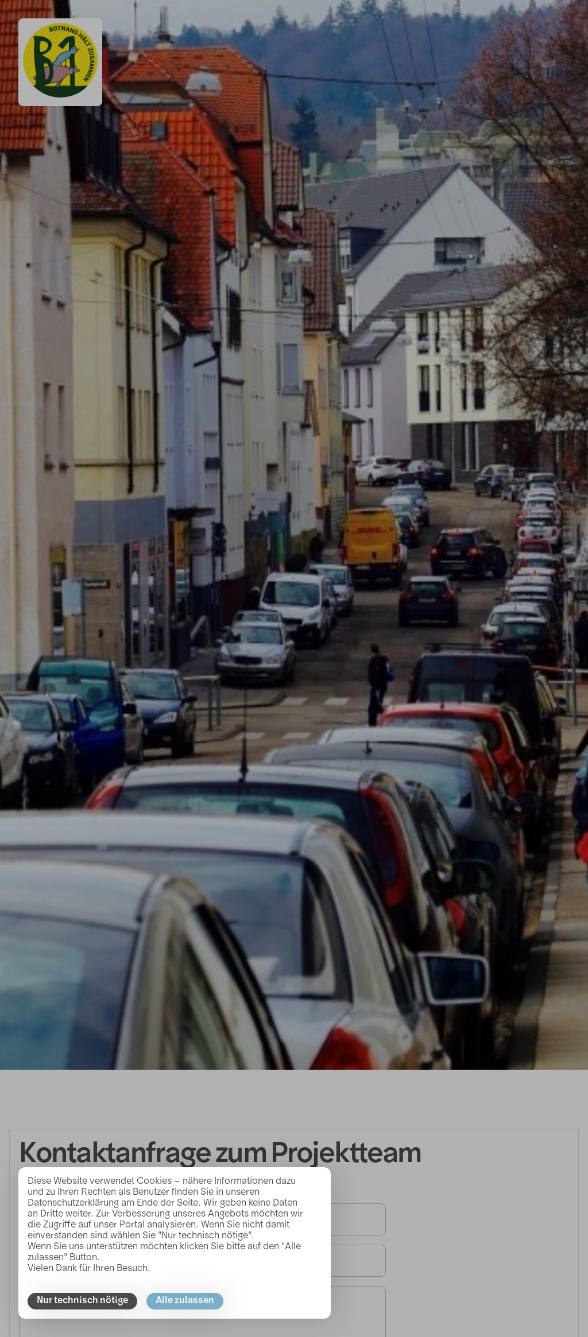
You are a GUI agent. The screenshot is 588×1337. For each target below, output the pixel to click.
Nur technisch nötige (82, 1300)
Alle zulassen (185, 1300)
